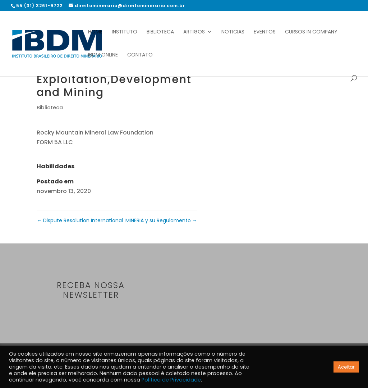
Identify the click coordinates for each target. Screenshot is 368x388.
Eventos (265, 32)
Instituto (124, 32)
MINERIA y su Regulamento (161, 220)
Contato (140, 55)
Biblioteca (160, 32)
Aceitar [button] (346, 367)
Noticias (232, 32)
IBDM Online (103, 55)
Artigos (194, 32)
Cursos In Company (311, 32)
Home (95, 32)
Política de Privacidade (171, 379)
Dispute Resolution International (80, 220)
